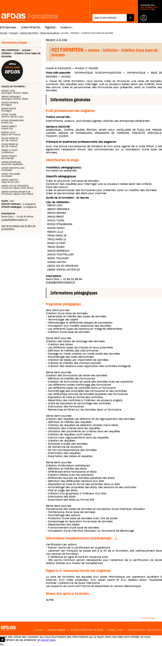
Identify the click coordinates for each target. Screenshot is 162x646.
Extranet (13, 33)
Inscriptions (53, 276)
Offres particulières (49, 33)
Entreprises (8, 27)
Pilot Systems (154, 630)
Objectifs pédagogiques (61, 176)
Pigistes (50, 27)
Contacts (38, 630)
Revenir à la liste (56, 39)
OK (1, 644)
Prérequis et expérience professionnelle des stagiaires (81, 141)
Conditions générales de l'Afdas (87, 630)
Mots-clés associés (58, 72)
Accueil (3, 33)
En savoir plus (46, 640)
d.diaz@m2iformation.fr (14, 219)
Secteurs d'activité (58, 126)
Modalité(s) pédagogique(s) (63, 167)
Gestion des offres (29, 33)
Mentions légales (56, 630)
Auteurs (66, 27)
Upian (120, 630)
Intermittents (30, 27)
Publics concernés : (58, 117)
